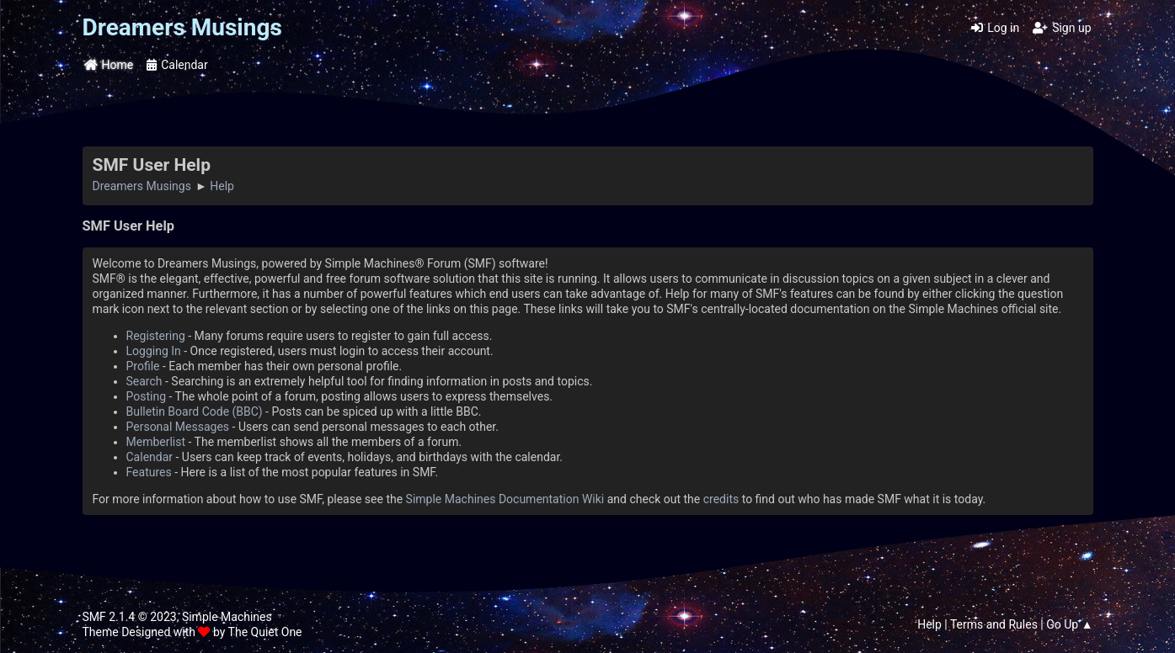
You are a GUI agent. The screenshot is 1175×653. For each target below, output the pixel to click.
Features (149, 472)
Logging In (153, 351)
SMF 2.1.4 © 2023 (130, 617)
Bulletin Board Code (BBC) (194, 411)
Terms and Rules (994, 624)
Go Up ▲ (1069, 624)
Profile (143, 366)
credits (721, 499)
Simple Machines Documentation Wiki (505, 499)
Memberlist (156, 442)
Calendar (150, 457)
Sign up (1062, 28)
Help (929, 624)
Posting (146, 396)
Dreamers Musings (182, 27)
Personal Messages (178, 426)
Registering (155, 335)
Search (144, 381)
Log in (995, 28)
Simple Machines (227, 617)
